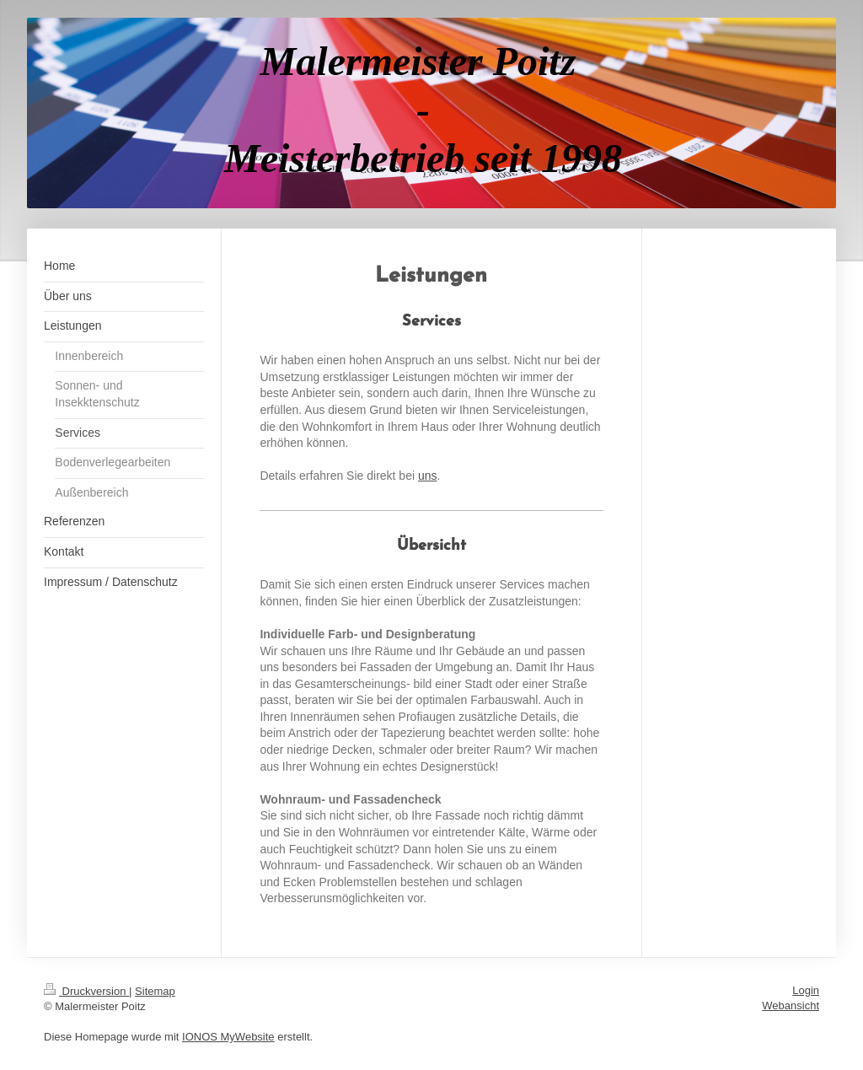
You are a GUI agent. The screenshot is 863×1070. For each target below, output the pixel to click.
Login (805, 990)
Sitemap (155, 991)
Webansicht (790, 1005)
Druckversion (86, 991)
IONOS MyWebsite (228, 1036)
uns (427, 475)
